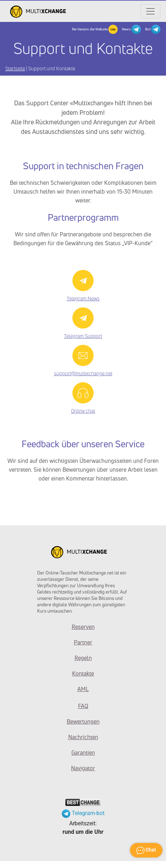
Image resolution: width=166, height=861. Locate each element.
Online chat (83, 410)
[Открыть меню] (150, 11)
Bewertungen (83, 721)
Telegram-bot (83, 813)
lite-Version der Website (95, 29)
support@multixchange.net (83, 373)
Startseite (15, 68)
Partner (83, 642)
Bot (152, 29)
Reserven (83, 627)
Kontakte (83, 673)
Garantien (83, 752)
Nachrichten (83, 737)
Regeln (83, 658)
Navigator (83, 768)
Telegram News (83, 298)
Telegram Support (83, 335)
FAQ (83, 706)
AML (83, 689)
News (131, 29)
